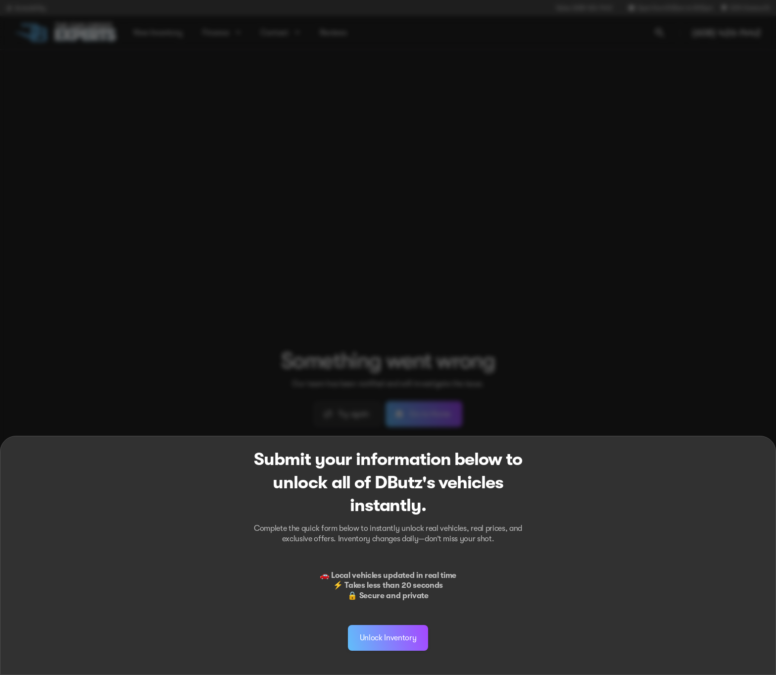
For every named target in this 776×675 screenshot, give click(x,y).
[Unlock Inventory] (388, 638)
